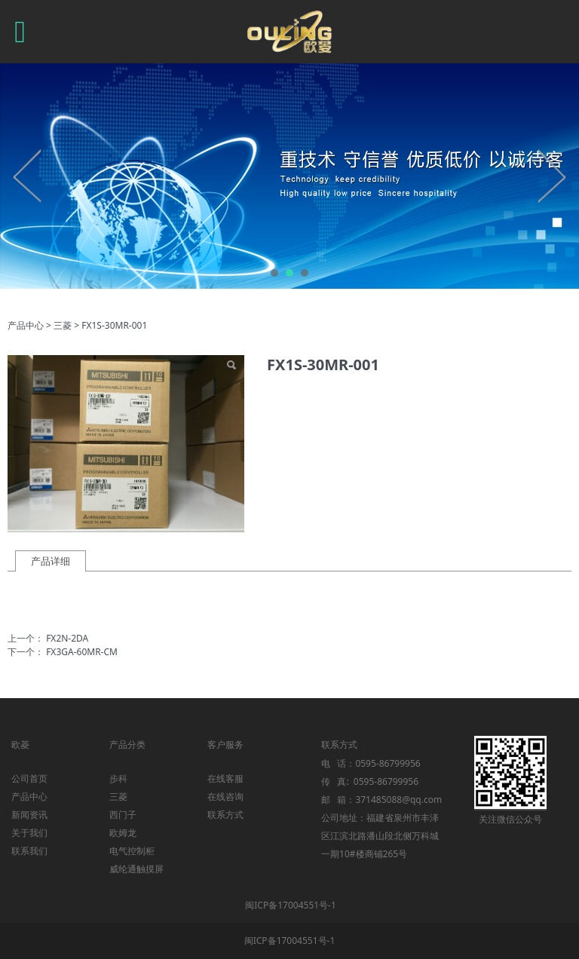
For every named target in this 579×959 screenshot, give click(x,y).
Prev (28, 176)
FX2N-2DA (67, 638)
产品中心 (26, 325)
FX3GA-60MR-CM (82, 651)
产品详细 (50, 561)
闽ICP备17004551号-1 (290, 905)
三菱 (63, 325)
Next (551, 176)
